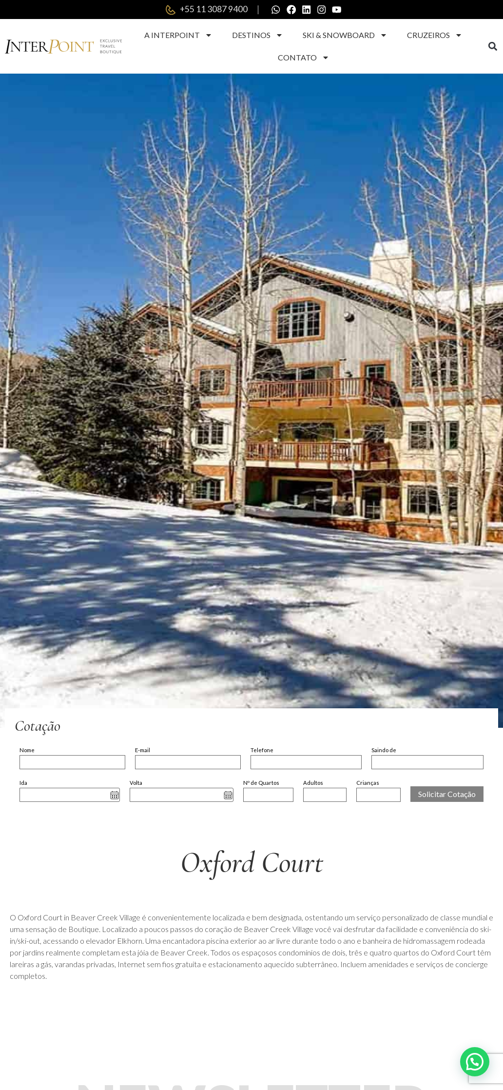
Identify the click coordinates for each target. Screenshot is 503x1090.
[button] (492, 47)
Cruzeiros (435, 35)
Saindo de (383, 750)
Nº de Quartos (261, 783)
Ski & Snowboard (345, 35)
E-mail (142, 750)
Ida (23, 783)
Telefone (262, 750)
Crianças (367, 783)
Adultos (313, 783)
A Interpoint (178, 35)
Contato (303, 58)
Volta (136, 783)
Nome (27, 750)
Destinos (257, 35)
